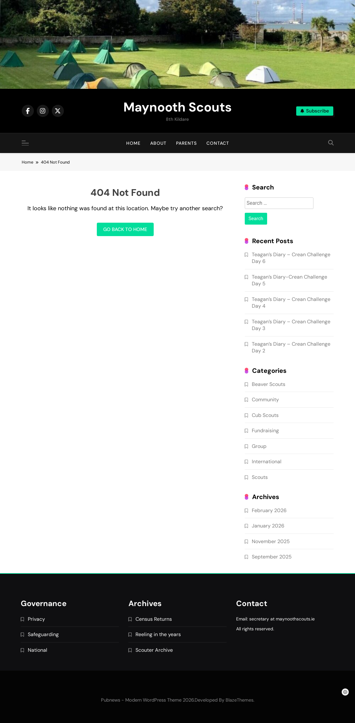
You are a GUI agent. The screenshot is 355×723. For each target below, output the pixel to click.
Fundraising (265, 430)
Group (259, 446)
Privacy (36, 619)
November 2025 (271, 541)
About (158, 143)
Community (265, 399)
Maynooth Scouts (177, 107)
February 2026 (269, 510)
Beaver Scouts (268, 384)
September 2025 (272, 556)
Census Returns (153, 619)
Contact (217, 143)
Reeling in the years (158, 634)
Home (133, 143)
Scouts (260, 477)
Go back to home (125, 229)
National (37, 650)
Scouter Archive (154, 650)
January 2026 (268, 525)
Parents (186, 143)
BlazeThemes (239, 700)
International (267, 461)
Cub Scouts (265, 415)
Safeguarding (43, 634)
